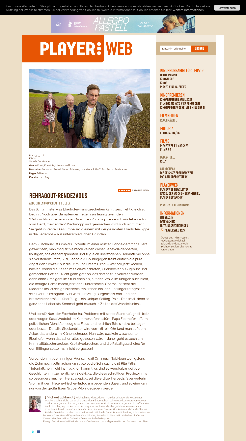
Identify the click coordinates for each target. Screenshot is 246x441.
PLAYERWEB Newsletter (174, 189)
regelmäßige (168, 120)
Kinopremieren (172, 95)
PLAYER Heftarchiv (171, 197)
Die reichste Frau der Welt (176, 173)
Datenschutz (167, 222)
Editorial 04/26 (170, 133)
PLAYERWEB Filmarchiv (174, 146)
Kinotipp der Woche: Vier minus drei (182, 107)
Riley (163, 161)
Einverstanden (227, 8)
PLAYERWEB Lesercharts (174, 205)
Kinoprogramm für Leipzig (182, 70)
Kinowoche (167, 79)
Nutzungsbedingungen (174, 226)
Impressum (166, 218)
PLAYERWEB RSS (174, 230)
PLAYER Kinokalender (173, 87)
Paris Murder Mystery (173, 177)
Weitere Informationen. (188, 10)
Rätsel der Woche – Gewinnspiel (180, 193)
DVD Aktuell (167, 157)
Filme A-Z (165, 150)
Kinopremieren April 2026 (176, 99)
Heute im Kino (168, 75)
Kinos (163, 83)
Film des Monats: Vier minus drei (180, 103)
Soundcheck (167, 169)
